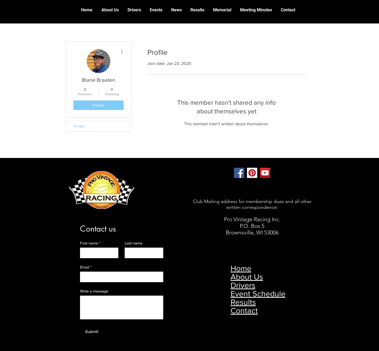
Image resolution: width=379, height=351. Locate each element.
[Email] (120, 277)
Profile (79, 126)
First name (90, 243)
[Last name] (142, 253)
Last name (133, 243)
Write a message (94, 291)
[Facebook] (239, 173)
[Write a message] (121, 307)
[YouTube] (265, 173)
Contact (244, 310)
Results (243, 302)
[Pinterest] (252, 173)
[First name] (97, 253)
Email (86, 267)
